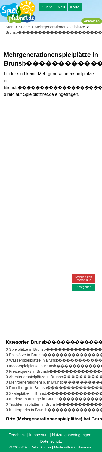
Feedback (17, 435)
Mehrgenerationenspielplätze (60, 27)
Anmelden (92, 21)
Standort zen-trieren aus (84, 278)
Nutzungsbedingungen (71, 435)
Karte (74, 7)
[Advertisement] (51, 153)
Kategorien (83, 287)
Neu (61, 7)
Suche (47, 7)
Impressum (38, 435)
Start (9, 27)
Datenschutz (51, 441)
